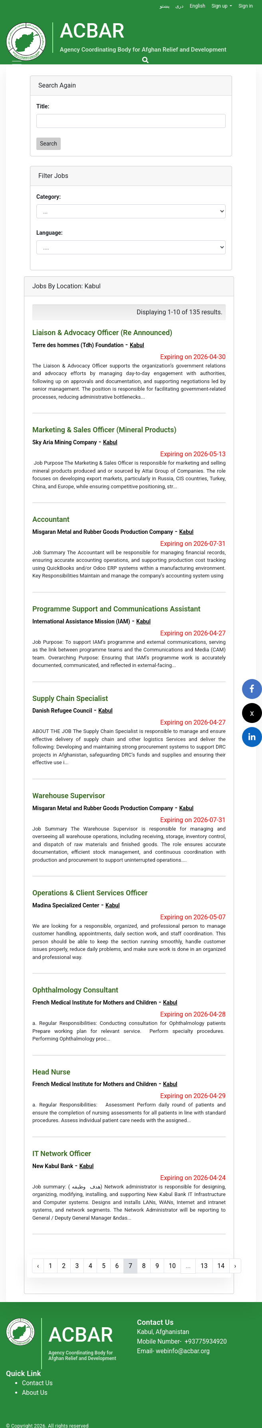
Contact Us (38, 1380)
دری (179, 6)
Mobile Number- (183, 1339)
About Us (35, 1390)
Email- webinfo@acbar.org (174, 1348)
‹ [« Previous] (38, 1264)
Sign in (245, 6)
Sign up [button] (219, 6)
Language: (49, 233)
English (197, 6)
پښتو (164, 6)
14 (224, 1264)
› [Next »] (239, 1264)
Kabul (137, 345)
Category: (48, 197)
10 (175, 1264)
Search (48, 143)
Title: (42, 106)
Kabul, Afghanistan (164, 1329)
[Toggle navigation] (17, 64)
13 (206, 1264)
